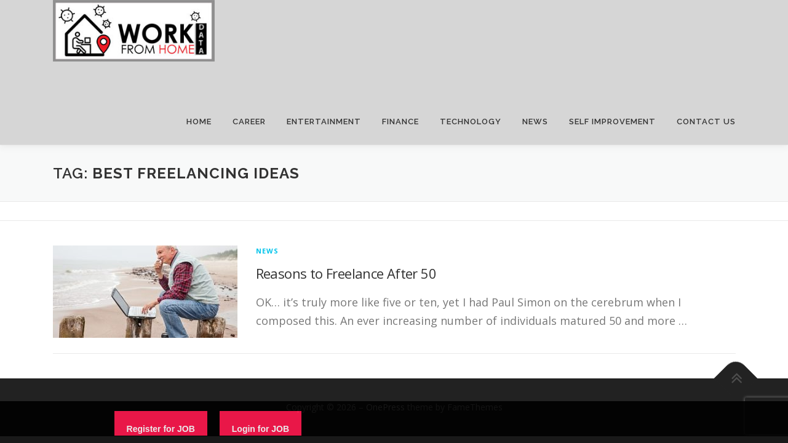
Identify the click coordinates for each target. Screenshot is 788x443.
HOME (199, 121)
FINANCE (400, 121)
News (267, 250)
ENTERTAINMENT (324, 121)
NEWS (535, 121)
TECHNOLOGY (470, 121)
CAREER (249, 121)
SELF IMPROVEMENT (612, 121)
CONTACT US (706, 121)
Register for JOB (161, 429)
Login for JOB (260, 429)
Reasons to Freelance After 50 (346, 273)
